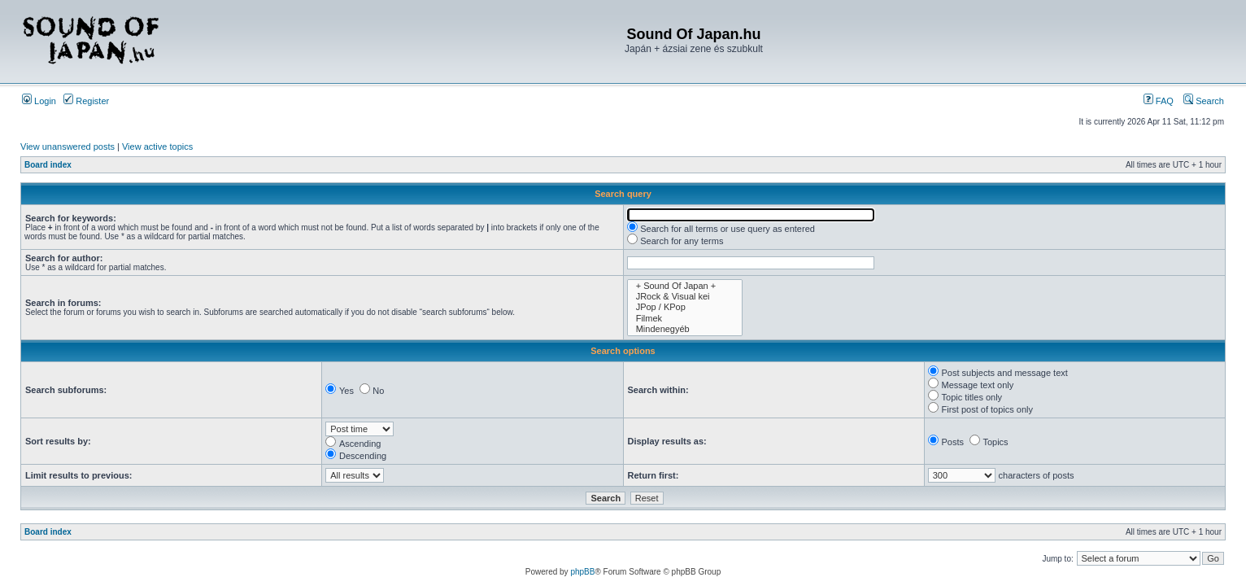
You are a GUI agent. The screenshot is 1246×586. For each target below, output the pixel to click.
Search (1203, 101)
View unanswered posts (67, 146)
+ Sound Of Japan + (685, 286)
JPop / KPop (685, 307)
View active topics (157, 146)
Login (39, 101)
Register (86, 101)
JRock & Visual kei (685, 296)
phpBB (582, 571)
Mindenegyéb (685, 329)
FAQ (1159, 101)
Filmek (685, 318)
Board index (48, 164)
